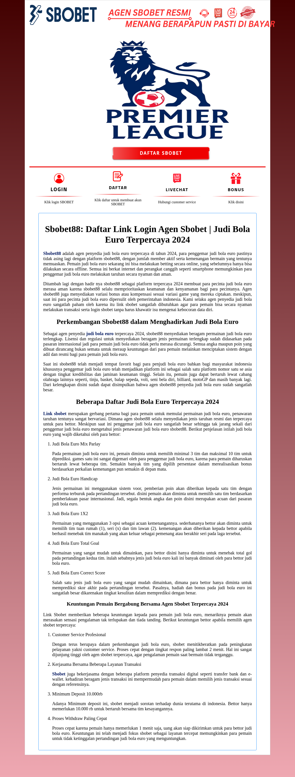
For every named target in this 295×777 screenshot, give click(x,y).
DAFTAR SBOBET (161, 153)
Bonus (236, 189)
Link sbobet (54, 413)
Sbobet (58, 673)
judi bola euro (100, 333)
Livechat (177, 189)
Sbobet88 (52, 253)
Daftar (118, 187)
